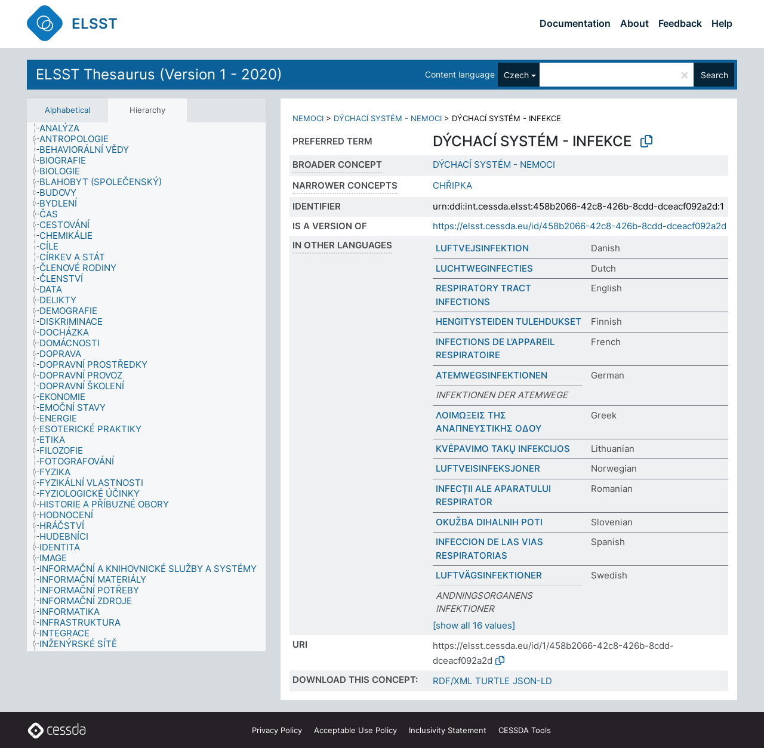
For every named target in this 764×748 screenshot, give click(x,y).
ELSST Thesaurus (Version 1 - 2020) (159, 74)
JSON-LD (532, 681)
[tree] (146, 386)
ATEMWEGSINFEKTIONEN (491, 375)
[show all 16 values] (474, 625)
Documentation (575, 23)
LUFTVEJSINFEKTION (482, 248)
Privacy (277, 730)
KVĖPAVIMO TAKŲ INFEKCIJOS (503, 448)
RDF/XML (452, 681)
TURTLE (492, 681)
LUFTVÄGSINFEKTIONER (489, 575)
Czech (516, 75)
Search (714, 75)
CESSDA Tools (524, 730)
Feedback (680, 23)
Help (721, 23)
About (634, 23)
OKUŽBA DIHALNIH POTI (489, 522)
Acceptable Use (355, 730)
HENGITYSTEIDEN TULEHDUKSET (508, 321)
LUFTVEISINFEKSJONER (488, 468)
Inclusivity (447, 730)
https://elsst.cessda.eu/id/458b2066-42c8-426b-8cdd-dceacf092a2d (579, 226)
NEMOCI (308, 118)
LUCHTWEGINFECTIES (484, 268)
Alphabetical (67, 110)
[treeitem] (64, 128)
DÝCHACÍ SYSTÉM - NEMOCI (388, 118)
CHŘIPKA (452, 185)
